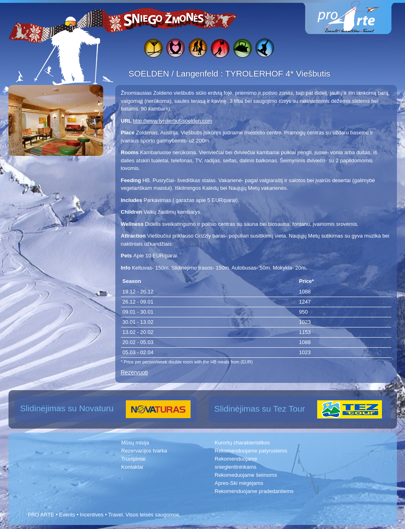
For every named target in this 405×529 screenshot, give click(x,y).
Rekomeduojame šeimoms (246, 475)
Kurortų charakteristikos (242, 443)
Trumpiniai (133, 459)
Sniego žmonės (164, 18)
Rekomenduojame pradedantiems (254, 491)
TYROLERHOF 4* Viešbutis (277, 73)
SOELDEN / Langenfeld (175, 73)
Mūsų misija (135, 443)
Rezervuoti (134, 372)
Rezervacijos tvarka (144, 451)
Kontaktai (132, 467)
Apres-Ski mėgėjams (239, 483)
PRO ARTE (41, 515)
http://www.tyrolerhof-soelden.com (172, 121)
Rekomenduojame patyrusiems (251, 451)
